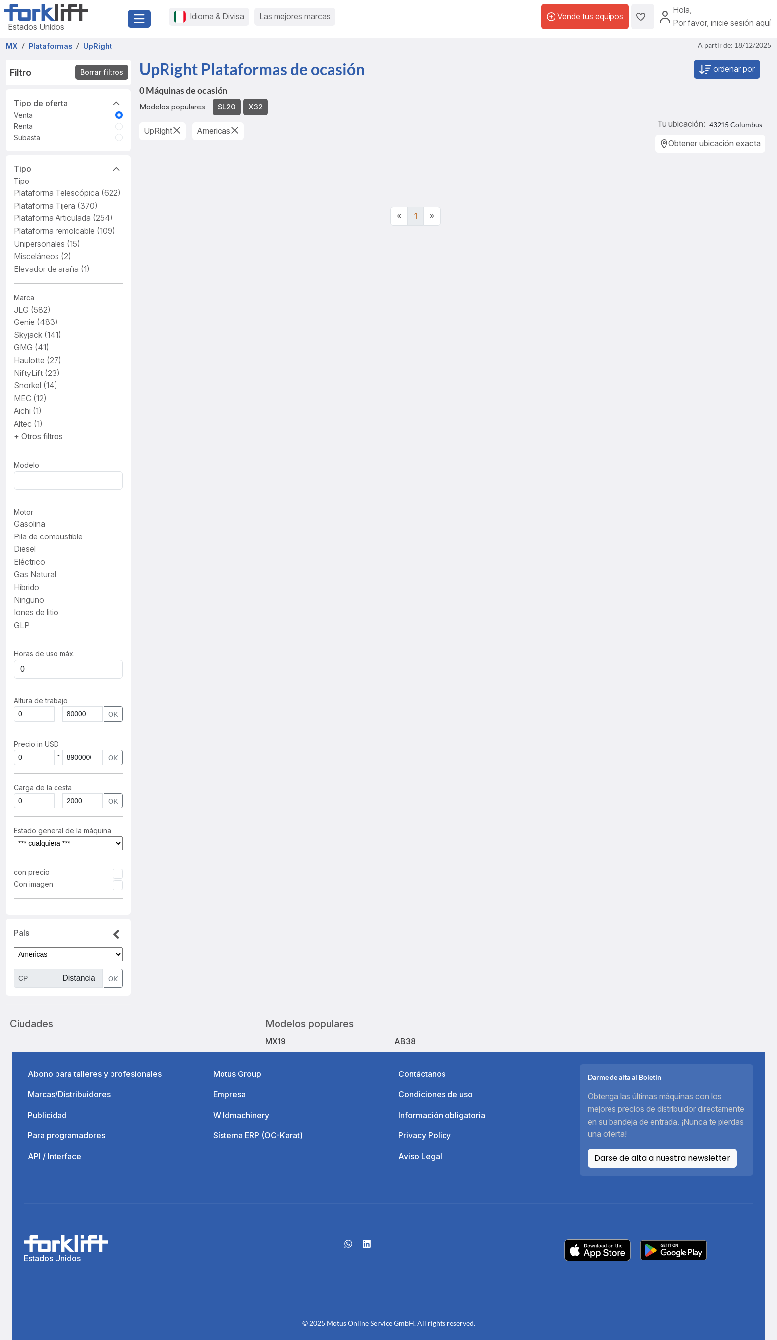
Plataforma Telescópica (67, 193)
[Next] (432, 216)
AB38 (405, 1041)
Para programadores (66, 1135)
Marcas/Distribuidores (69, 1094)
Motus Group (237, 1074)
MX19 (275, 1041)
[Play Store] (673, 1249)
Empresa (229, 1094)
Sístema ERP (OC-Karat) (258, 1135)
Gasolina (29, 524)
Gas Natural (35, 574)
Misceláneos (42, 256)
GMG (31, 347)
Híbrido (26, 587)
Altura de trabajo (41, 701)
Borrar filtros (101, 72)
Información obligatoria (441, 1115)
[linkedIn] (366, 1247)
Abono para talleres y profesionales (95, 1074)
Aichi (28, 411)
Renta (23, 126)
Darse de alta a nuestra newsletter (662, 1158)
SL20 (227, 106)
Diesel (25, 549)
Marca (24, 297)
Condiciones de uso (435, 1094)
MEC (30, 398)
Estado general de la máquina (62, 830)
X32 (255, 106)
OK (113, 714)
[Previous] (399, 216)
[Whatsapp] (348, 1247)
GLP (22, 625)
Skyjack (37, 335)
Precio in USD (36, 744)
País (68, 935)
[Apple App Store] (597, 1249)
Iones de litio (36, 612)
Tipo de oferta (68, 102)
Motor (23, 512)
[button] (38, 436)
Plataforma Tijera (56, 206)
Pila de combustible (48, 536)
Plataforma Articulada (63, 218)
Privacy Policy (424, 1135)
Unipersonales (47, 244)
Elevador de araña (52, 269)
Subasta (27, 137)
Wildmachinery (241, 1115)
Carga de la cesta (44, 787)
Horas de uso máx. (44, 653)
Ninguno (29, 600)
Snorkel (35, 385)
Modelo (26, 465)
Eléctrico (29, 562)
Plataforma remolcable (64, 231)
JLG (32, 310)
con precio (32, 872)
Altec (28, 424)
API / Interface (54, 1156)
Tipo (68, 168)
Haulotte (37, 360)
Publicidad (47, 1115)
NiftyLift (37, 373)
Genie (36, 322)
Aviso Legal (420, 1156)
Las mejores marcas (295, 16)
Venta (23, 115)
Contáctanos (421, 1074)
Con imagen (33, 884)
